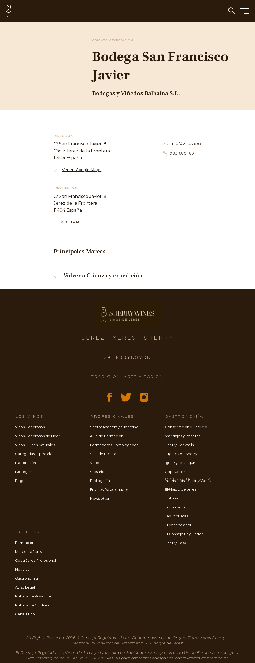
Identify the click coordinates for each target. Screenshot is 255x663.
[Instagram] (144, 397)
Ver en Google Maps (77, 170)
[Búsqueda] (232, 11)
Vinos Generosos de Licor (37, 436)
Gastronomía (26, 578)
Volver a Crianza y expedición (98, 275)
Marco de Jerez (29, 551)
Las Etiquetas (176, 516)
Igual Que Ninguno (181, 462)
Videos (96, 462)
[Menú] (244, 11)
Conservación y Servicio (186, 427)
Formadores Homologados (114, 445)
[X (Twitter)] (126, 397)
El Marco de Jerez (180, 489)
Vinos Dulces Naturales (35, 445)
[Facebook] (109, 397)
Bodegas (23, 471)
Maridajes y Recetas (182, 436)
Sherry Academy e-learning (114, 427)
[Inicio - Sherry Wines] (130, 11)
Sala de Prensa (103, 454)
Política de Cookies (32, 605)
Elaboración (25, 462)
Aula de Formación (106, 436)
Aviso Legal (25, 587)
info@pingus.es (182, 143)
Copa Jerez (175, 471)
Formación (24, 542)
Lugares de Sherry (181, 454)
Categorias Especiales (34, 454)
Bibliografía (100, 480)
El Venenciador (178, 525)
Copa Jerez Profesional (35, 560)
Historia (171, 498)
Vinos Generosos (30, 427)
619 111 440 (67, 222)
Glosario (97, 471)
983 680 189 (178, 153)
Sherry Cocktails (179, 445)
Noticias (22, 569)
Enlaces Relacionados (109, 489)
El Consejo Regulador (184, 534)
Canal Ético (25, 614)
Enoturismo (175, 507)
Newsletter (100, 498)
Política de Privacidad (34, 596)
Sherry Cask (175, 543)
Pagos (20, 480)
